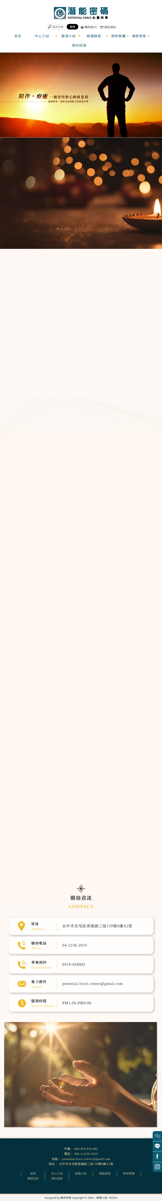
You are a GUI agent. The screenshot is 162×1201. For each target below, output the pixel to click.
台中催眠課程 (104, 1186)
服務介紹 (81, 1173)
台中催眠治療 (87, 1186)
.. (95, 1198)
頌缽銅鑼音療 (131, 314)
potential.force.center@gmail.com (86, 1159)
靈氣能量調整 (131, 306)
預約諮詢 (57, 1178)
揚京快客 (65, 1198)
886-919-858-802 (86, 1148)
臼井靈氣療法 (74, 538)
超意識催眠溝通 (133, 298)
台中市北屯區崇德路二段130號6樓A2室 (86, 1164)
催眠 (52, 1186)
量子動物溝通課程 (76, 556)
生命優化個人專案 (135, 322)
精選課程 (105, 1173)
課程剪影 (33, 1178)
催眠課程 (74, 1186)
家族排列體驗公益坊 (76, 554)
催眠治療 (62, 1186)
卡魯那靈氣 (74, 543)
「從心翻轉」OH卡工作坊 (78, 546)
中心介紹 (57, 1173)
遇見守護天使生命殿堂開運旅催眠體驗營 (82, 551)
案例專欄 (129, 1173)
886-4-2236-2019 (86, 1153)
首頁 (33, 1173)
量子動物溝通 (131, 338)
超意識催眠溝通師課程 (77, 540)
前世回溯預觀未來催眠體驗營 (79, 548)
